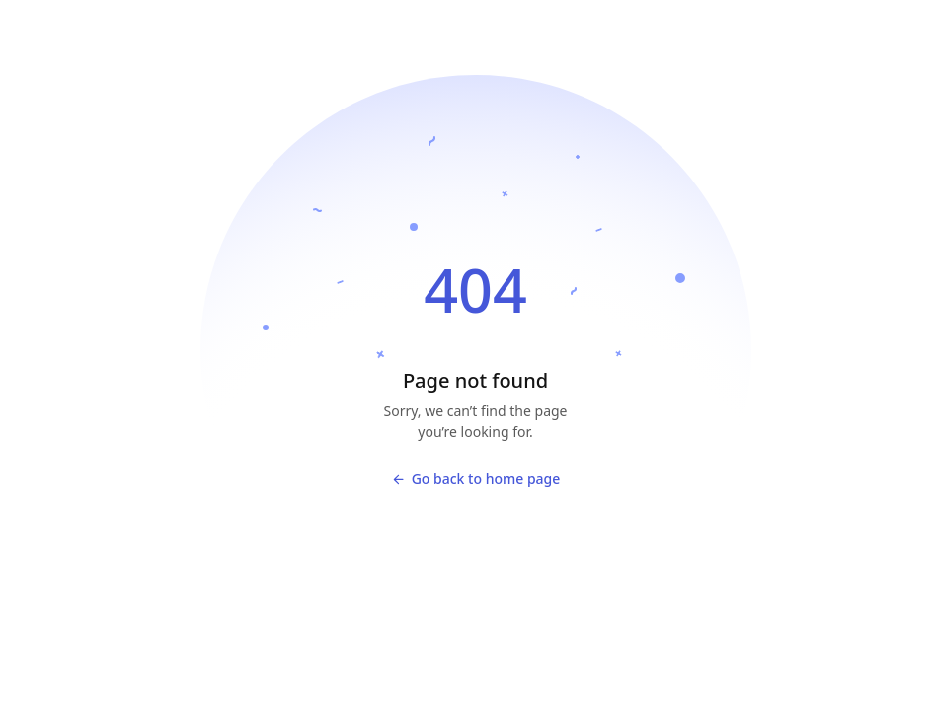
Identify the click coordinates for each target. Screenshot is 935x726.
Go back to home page (476, 479)
